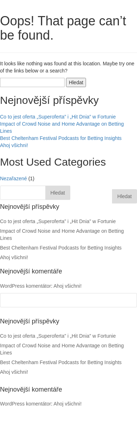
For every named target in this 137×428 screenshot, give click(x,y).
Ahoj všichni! (14, 145)
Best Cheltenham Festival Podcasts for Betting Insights (61, 138)
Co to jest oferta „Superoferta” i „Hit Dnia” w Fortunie (58, 117)
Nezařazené (13, 178)
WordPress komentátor (25, 404)
